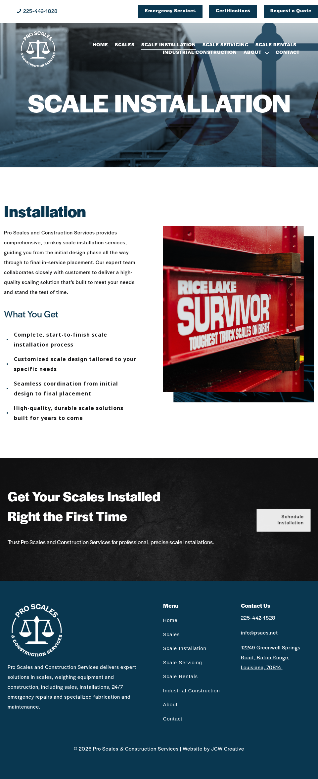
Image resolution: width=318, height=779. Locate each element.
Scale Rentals (180, 676)
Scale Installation (184, 648)
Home (170, 620)
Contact (173, 718)
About (170, 704)
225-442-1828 (40, 11)
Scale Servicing (182, 662)
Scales (171, 634)
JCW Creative (227, 749)
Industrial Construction (191, 690)
